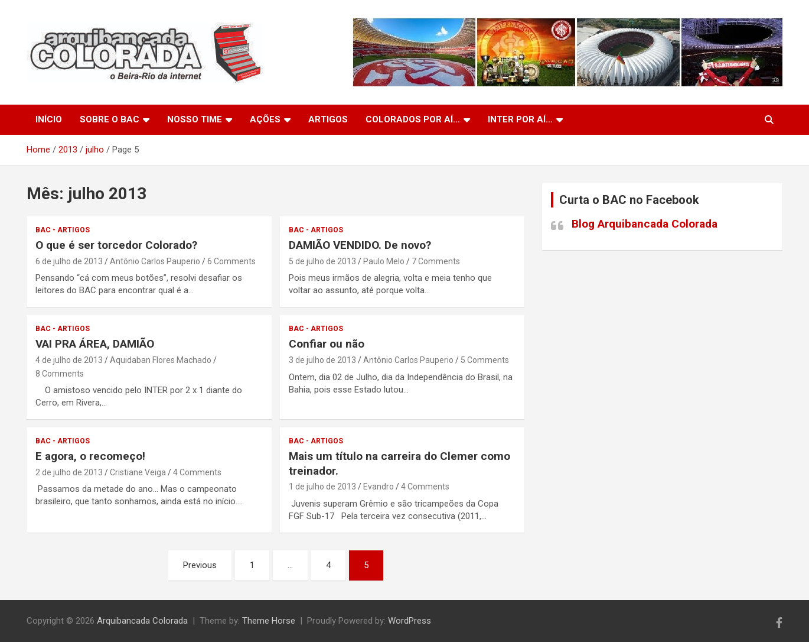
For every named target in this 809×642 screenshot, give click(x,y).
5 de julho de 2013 (322, 261)
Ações (265, 119)
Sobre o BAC (109, 119)
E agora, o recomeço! (90, 456)
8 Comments (59, 373)
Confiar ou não (326, 344)
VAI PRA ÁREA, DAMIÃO (94, 344)
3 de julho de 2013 (322, 360)
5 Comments (485, 360)
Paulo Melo (383, 261)
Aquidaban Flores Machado (160, 360)
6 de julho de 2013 (69, 261)
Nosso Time (194, 119)
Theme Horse (268, 620)
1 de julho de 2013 (322, 486)
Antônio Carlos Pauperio (155, 261)
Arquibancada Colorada (142, 620)
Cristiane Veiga (138, 472)
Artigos (328, 119)
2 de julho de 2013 (69, 472)
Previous (200, 565)
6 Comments (231, 261)
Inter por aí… (520, 119)
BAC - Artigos (62, 230)
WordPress (409, 620)
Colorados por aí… (413, 119)
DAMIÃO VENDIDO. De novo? (360, 245)
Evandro (378, 486)
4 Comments (197, 472)
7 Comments (436, 261)
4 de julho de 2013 (69, 360)
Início (48, 119)
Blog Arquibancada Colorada (644, 224)
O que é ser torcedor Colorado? (116, 245)
